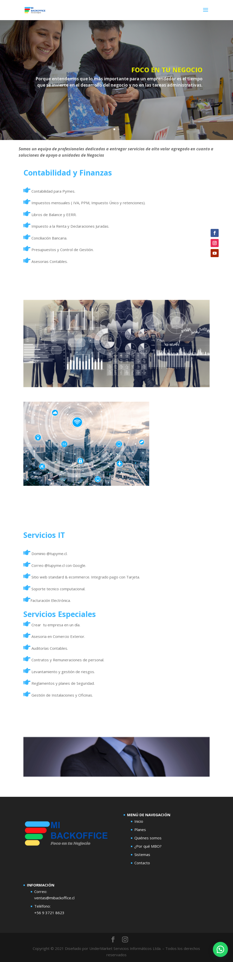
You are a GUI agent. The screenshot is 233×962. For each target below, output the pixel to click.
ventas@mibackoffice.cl (54, 897)
